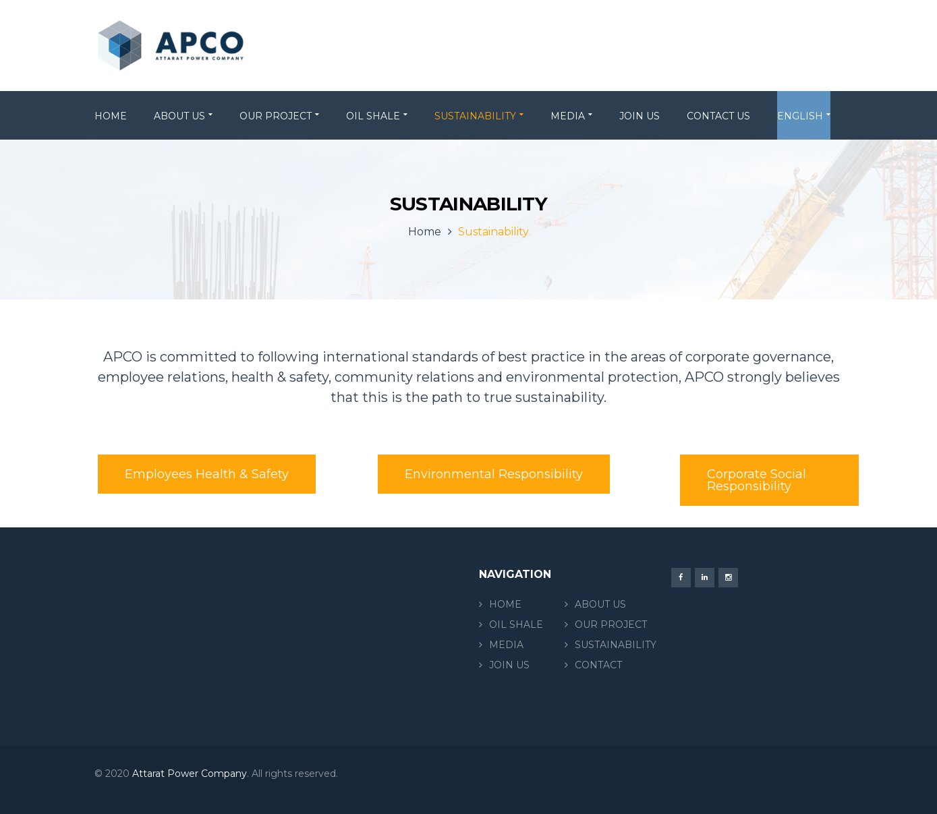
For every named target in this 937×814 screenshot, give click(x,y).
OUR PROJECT (611, 624)
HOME (505, 604)
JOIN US (509, 665)
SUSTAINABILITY (615, 645)
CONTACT (598, 665)
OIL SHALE (516, 624)
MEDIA (506, 645)
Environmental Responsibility (494, 474)
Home (424, 231)
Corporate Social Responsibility (756, 480)
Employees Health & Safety (207, 474)
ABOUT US (600, 604)
